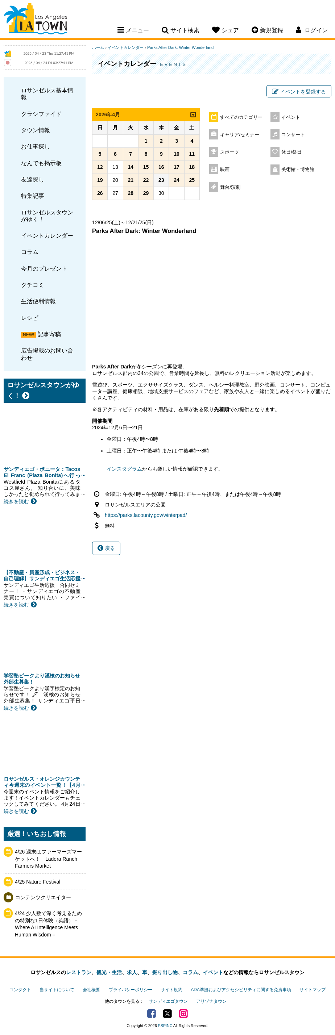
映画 (224, 169)
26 (100, 193)
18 (192, 167)
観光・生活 (109, 972)
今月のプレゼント (44, 268)
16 (161, 167)
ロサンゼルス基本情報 (47, 93)
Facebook (151, 1013)
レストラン (78, 972)
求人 (132, 972)
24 (176, 180)
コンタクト (20, 989)
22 (146, 180)
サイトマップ (312, 989)
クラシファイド (41, 113)
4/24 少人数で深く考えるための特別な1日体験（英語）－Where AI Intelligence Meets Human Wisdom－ (48, 924)
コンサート (293, 134)
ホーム (98, 47)
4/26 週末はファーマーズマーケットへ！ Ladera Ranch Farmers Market (48, 859)
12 (100, 167)
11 (192, 154)
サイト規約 (171, 989)
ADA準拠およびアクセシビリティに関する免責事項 (241, 989)
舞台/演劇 (230, 187)
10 (176, 154)
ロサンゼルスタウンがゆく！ (47, 215)
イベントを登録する (299, 91)
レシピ (29, 317)
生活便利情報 (38, 301)
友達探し (32, 179)
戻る (106, 548)
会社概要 (91, 989)
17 (176, 167)
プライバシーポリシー (130, 989)
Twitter (167, 1013)
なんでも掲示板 (41, 163)
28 (130, 193)
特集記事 (32, 195)
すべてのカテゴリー (241, 117)
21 (130, 180)
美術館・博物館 (297, 169)
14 (130, 167)
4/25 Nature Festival (37, 882)
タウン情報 (35, 130)
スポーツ (229, 152)
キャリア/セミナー (239, 134)
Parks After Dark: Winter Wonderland (180, 47)
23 (161, 180)
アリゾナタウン (211, 1001)
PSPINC (165, 1025)
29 (146, 193)
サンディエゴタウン (168, 1001)
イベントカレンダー (47, 235)
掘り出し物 (165, 972)
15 (146, 167)
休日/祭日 (291, 152)
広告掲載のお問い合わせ (47, 353)
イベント (290, 117)
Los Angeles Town (35, 20)
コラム (29, 252)
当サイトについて (57, 989)
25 (192, 180)
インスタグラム (124, 469)
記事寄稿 (49, 334)
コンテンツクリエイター (43, 897)
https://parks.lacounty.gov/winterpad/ (146, 515)
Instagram (183, 1013)
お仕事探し (35, 146)
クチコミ (32, 284)
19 (100, 180)
